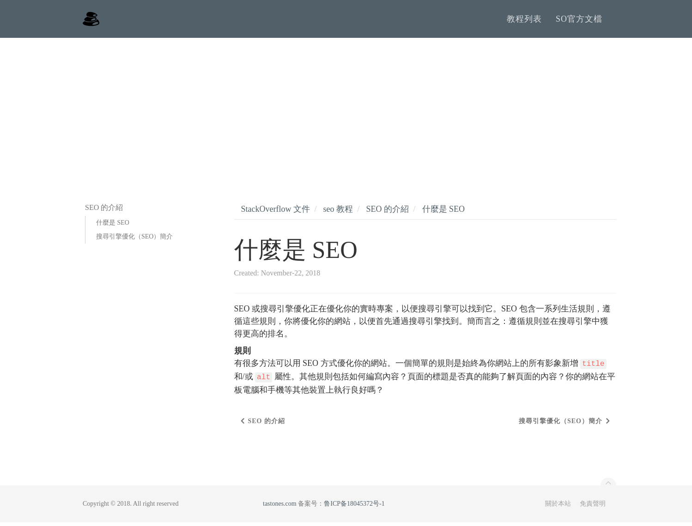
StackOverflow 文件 (275, 212)
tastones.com (280, 507)
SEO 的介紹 (387, 212)
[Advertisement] (346, 110)
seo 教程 (338, 212)
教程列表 (524, 20)
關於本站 (558, 507)
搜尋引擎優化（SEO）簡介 (134, 240)
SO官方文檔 (579, 20)
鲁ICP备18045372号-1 (354, 507)
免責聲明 (593, 507)
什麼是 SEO (112, 226)
